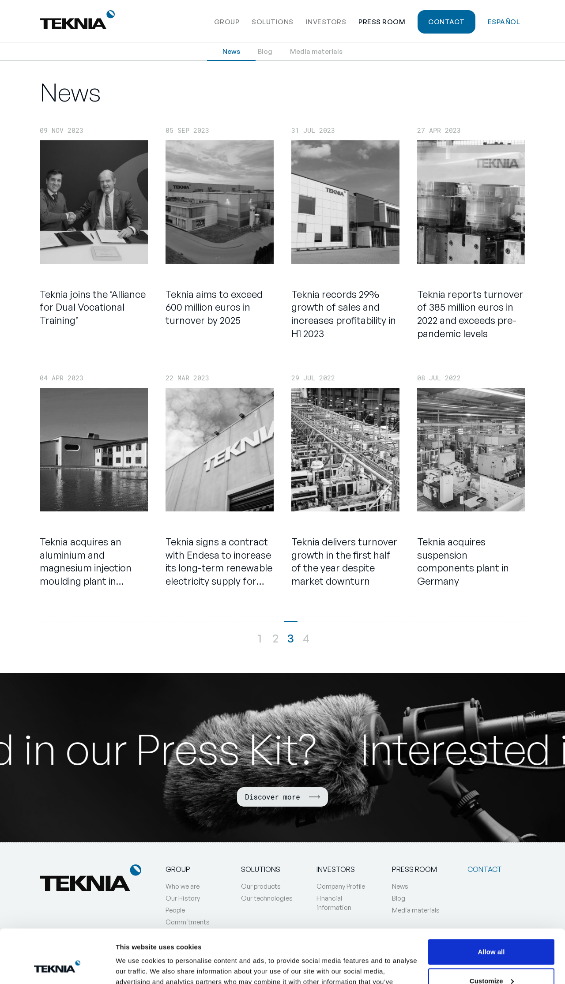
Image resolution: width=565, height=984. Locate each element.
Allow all (491, 901)
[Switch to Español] (504, 21)
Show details (136, 966)
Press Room (381, 22)
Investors (326, 22)
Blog (265, 51)
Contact (446, 22)
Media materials (316, 51)
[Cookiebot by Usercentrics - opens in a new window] (57, 966)
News (231, 51)
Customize (492, 930)
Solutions (273, 22)
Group (227, 22)
